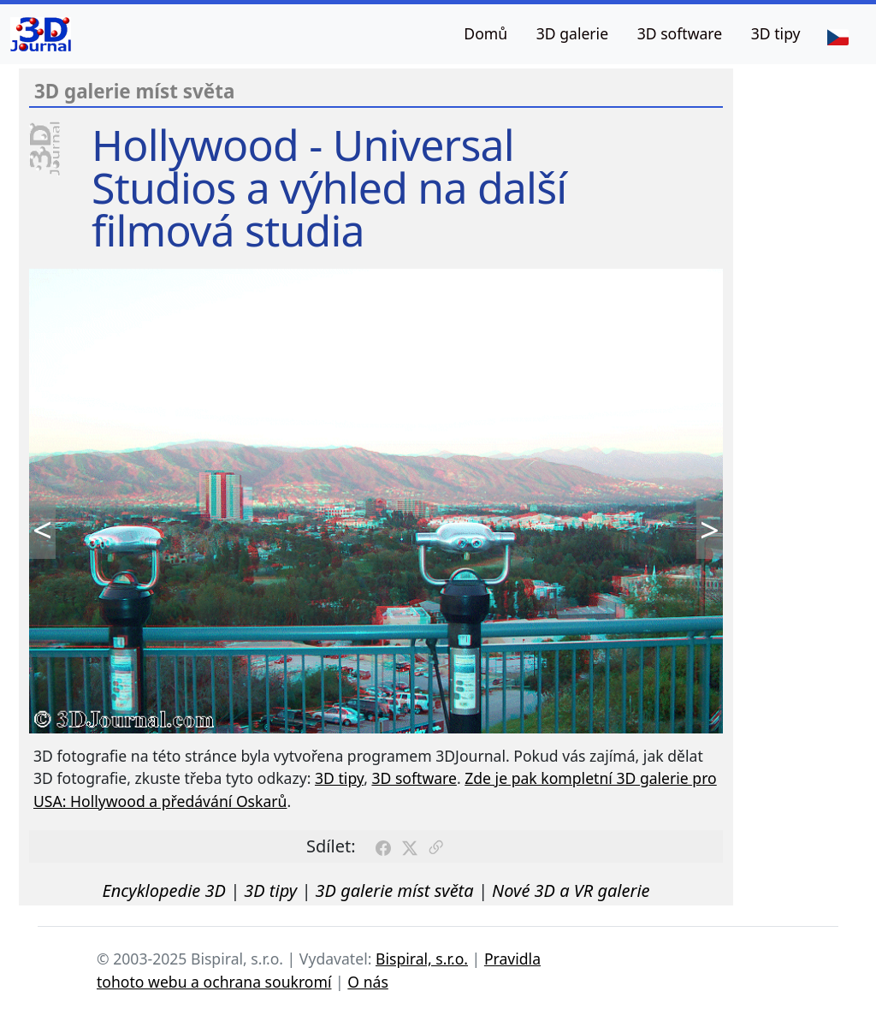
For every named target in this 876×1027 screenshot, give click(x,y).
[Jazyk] (837, 36)
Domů (485, 33)
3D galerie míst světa (395, 890)
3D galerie (572, 33)
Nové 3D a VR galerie (571, 890)
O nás (367, 981)
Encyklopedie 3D (163, 890)
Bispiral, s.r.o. (422, 958)
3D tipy (776, 33)
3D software (680, 33)
